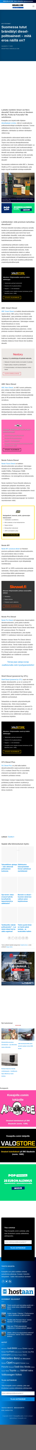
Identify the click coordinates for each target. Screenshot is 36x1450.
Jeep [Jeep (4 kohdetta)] (29, 1352)
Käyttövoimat (6, 23)
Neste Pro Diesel (7, 620)
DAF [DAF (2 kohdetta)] (32, 1348)
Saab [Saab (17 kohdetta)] (16, 1366)
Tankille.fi (11, 837)
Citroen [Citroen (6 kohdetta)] (24, 1348)
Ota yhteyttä (7, 1410)
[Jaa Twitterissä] (16, 938)
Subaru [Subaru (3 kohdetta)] (33, 1367)
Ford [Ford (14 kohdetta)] (11, 1351)
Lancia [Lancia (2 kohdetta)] (12, 1355)
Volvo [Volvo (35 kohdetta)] (18, 1374)
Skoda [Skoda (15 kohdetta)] (27, 1367)
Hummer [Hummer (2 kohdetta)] (20, 1352)
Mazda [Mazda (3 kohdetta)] (25, 1355)
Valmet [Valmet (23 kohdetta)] (23, 1370)
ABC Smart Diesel (7, 311)
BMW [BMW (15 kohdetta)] (14, 1348)
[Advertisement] (18, 87)
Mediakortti (19, 1408)
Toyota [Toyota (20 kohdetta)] (12, 1370)
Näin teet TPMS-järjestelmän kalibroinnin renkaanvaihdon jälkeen (19, 1327)
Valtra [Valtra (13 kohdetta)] (30, 1370)
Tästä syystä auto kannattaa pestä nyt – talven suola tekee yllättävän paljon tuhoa (20, 1307)
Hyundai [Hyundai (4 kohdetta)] (24, 1352)
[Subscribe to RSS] (10, 1281)
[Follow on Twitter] (6, 1281)
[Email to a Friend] (19, 938)
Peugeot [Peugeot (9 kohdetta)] (16, 1363)
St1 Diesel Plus (6, 765)
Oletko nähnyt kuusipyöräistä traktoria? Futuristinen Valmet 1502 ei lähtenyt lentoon (20, 1334)
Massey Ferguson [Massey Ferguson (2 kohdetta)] (18, 1355)
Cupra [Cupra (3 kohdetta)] (29, 1348)
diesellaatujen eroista (8, 123)
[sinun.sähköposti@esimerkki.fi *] (18, 1242)
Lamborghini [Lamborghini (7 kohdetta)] (6, 1355)
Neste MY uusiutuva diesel (10, 549)
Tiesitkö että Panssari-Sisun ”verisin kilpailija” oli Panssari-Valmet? (19, 1321)
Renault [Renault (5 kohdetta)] (11, 1367)
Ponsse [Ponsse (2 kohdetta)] (27, 1363)
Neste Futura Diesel (8, 463)
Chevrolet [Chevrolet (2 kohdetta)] (19, 1348)
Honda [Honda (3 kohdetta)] (16, 1352)
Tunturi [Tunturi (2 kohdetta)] (18, 1370)
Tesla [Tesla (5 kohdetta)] (7, 1371)
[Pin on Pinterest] (23, 938)
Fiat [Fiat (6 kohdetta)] (7, 1352)
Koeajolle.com (14, 48)
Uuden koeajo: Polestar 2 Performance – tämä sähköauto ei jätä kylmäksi (20, 1314)
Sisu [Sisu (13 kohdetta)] (22, 1367)
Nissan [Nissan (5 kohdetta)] (3, 1363)
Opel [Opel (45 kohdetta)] (9, 1362)
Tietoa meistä (7, 1408)
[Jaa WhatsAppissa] (9, 938)
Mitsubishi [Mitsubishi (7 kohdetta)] (26, 1359)
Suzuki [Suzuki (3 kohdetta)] (3, 1371)
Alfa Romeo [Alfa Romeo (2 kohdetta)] (4, 1348)
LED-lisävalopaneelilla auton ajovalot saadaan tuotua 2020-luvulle (25, 1046)
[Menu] (33, 6)
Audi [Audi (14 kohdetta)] (9, 1348)
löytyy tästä (9, 947)
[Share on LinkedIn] (26, 938)
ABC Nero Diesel (7, 387)
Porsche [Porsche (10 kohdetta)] (4, 1367)
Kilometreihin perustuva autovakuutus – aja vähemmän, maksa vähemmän (9, 1045)
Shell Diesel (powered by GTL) (11, 679)
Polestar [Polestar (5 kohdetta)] (22, 1363)
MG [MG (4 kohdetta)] (21, 1358)
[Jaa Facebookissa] (12, 938)
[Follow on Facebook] (3, 1281)
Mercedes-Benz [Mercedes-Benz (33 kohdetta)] (10, 1358)
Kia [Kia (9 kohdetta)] (32, 1352)
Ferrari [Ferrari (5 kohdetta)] (3, 1352)
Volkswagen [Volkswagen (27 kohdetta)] (8, 1374)
